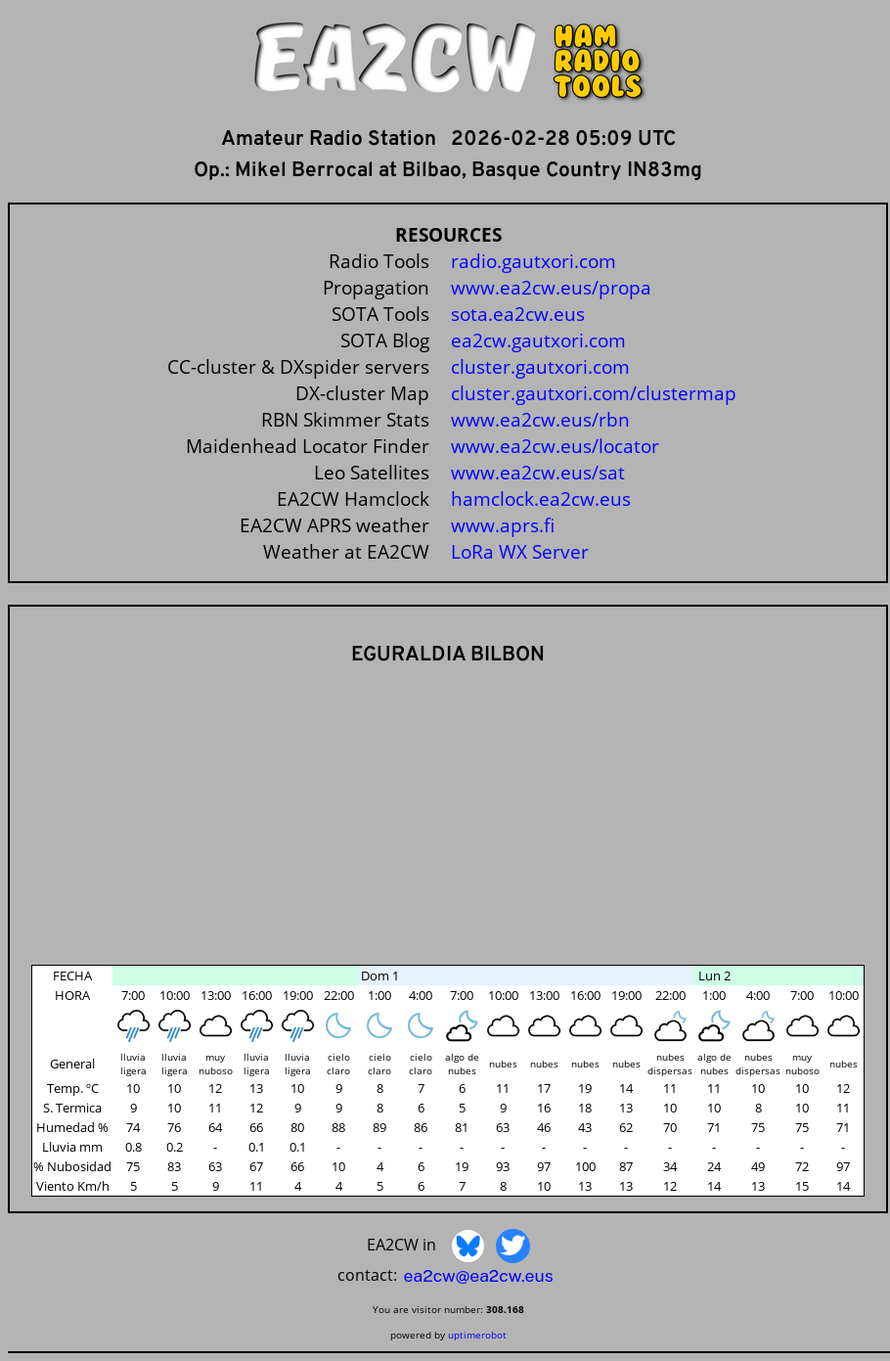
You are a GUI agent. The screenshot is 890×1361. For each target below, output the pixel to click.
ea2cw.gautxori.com (538, 340)
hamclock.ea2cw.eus (541, 498)
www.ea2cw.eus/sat (538, 472)
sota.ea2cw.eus (518, 313)
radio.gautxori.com (533, 261)
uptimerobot (477, 1335)
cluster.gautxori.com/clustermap (593, 393)
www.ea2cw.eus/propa (551, 287)
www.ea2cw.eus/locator (555, 445)
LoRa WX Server (520, 551)
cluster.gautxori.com (540, 366)
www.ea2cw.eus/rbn (540, 419)
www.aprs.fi (503, 525)
